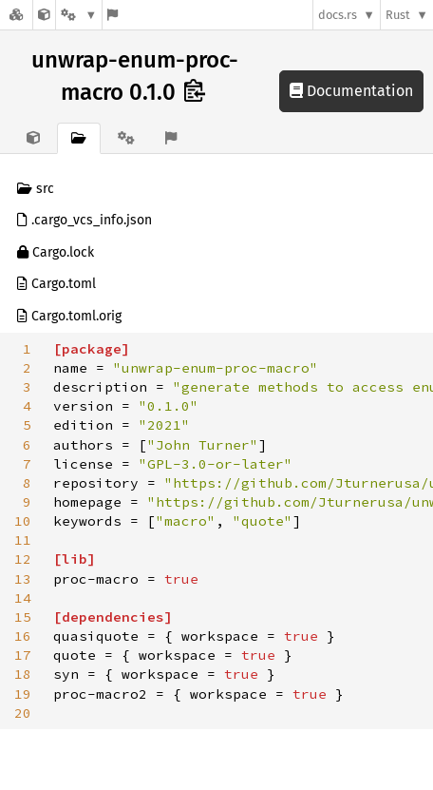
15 (22, 617)
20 (22, 713)
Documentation (351, 91)
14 (22, 598)
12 (22, 559)
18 (22, 674)
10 (22, 521)
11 (22, 540)
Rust (398, 15)
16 (22, 636)
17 (22, 655)
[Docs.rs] (16, 14)
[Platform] (79, 14)
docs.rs (337, 15)
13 (22, 579)
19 (22, 694)
